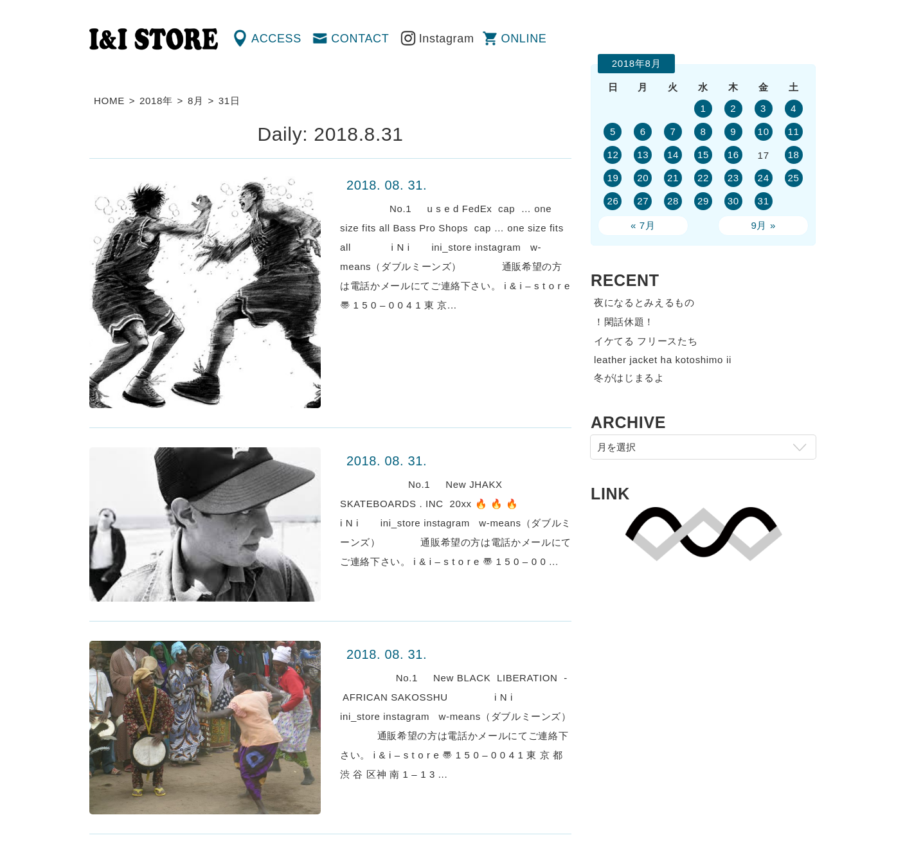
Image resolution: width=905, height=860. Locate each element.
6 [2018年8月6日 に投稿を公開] (643, 131)
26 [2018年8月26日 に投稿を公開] (612, 200)
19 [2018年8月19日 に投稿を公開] (612, 177)
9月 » (763, 225)
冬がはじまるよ (629, 377)
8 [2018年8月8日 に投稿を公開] (703, 131)
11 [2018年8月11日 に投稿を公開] (793, 131)
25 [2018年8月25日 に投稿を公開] (793, 177)
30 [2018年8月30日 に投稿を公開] (733, 200)
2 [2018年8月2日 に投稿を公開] (733, 108)
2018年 (156, 100)
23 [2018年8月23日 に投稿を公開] (733, 177)
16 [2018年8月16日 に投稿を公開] (733, 154)
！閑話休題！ (624, 321)
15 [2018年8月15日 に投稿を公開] (703, 154)
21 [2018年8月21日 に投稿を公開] (673, 177)
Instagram (446, 38)
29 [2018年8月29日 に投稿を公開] (703, 200)
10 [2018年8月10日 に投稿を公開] (763, 131)
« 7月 (643, 225)
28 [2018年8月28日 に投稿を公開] (673, 200)
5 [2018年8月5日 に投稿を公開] (613, 131)
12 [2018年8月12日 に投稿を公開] (612, 154)
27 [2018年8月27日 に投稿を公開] (643, 200)
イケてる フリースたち (645, 341)
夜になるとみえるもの (644, 302)
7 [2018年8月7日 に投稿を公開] (673, 131)
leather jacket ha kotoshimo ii (662, 359)
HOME (109, 100)
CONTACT (360, 38)
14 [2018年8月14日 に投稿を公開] (673, 154)
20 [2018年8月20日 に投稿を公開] (643, 177)
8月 (196, 100)
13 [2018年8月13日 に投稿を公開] (643, 154)
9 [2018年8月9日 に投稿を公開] (733, 131)
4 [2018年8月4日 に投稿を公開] (793, 108)
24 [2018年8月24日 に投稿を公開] (763, 177)
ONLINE (524, 38)
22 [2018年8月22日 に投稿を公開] (703, 177)
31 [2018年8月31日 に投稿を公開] (763, 200)
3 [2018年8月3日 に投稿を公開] (763, 108)
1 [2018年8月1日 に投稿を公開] (703, 108)
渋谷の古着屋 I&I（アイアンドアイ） (153, 39)
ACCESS (276, 38)
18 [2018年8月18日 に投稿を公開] (793, 154)
